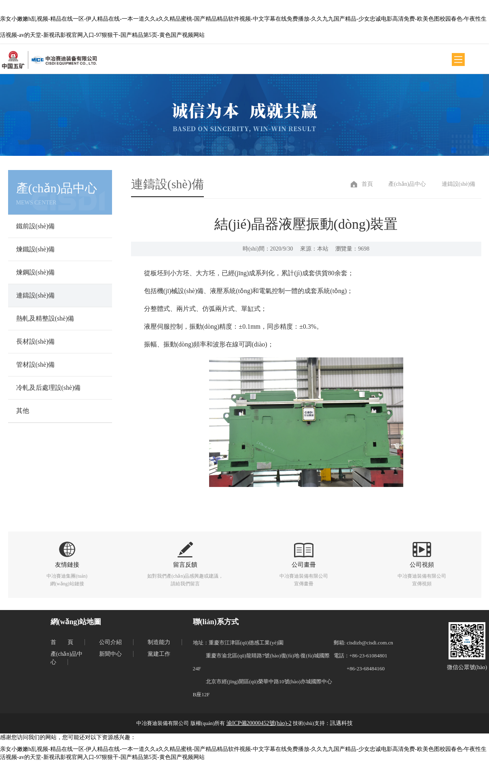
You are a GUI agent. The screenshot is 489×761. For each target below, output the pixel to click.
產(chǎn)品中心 (407, 184)
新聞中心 (110, 654)
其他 (22, 410)
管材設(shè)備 (35, 364)
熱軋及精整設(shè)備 (45, 318)
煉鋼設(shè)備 (35, 272)
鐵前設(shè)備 (35, 226)
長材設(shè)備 (35, 341)
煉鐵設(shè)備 (35, 249)
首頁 (367, 184)
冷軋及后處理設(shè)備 (48, 387)
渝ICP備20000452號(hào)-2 (259, 723)
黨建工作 (159, 654)
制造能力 (159, 642)
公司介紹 (110, 642)
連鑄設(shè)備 (35, 295)
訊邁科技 (341, 723)
